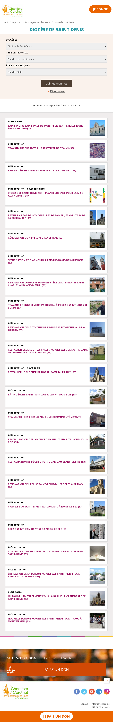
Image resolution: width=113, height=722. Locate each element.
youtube (92, 692)
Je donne (100, 9)
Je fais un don (56, 716)
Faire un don (56, 669)
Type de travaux (17, 52)
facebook (77, 692)
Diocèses (11, 40)
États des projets (18, 65)
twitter (84, 692)
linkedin (99, 692)
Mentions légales (101, 704)
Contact (84, 704)
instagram (107, 692)
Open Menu (79, 9)
